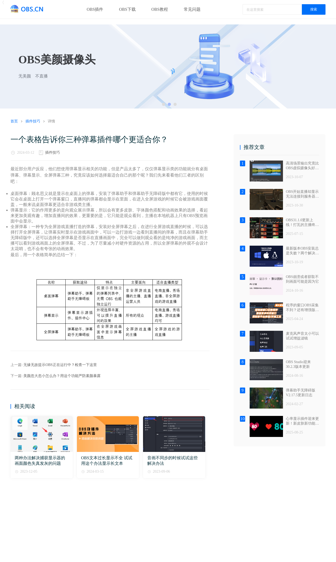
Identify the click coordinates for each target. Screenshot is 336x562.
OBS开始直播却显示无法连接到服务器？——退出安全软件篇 (302, 194)
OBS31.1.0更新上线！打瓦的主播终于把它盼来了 (302, 222)
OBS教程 (159, 9)
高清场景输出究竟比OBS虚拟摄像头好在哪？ (302, 166)
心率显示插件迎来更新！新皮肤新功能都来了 (302, 421)
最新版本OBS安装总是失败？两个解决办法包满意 (302, 251)
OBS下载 (127, 9)
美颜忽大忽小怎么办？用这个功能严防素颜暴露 (62, 376)
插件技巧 (52, 152)
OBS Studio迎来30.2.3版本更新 (298, 364)
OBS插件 (95, 9)
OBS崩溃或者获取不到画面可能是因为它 (302, 279)
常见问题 (192, 9)
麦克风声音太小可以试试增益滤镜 (302, 336)
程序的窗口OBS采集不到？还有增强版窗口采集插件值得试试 (302, 307)
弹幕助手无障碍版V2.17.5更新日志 (300, 392)
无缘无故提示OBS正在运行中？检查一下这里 (60, 365)
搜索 (313, 9)
